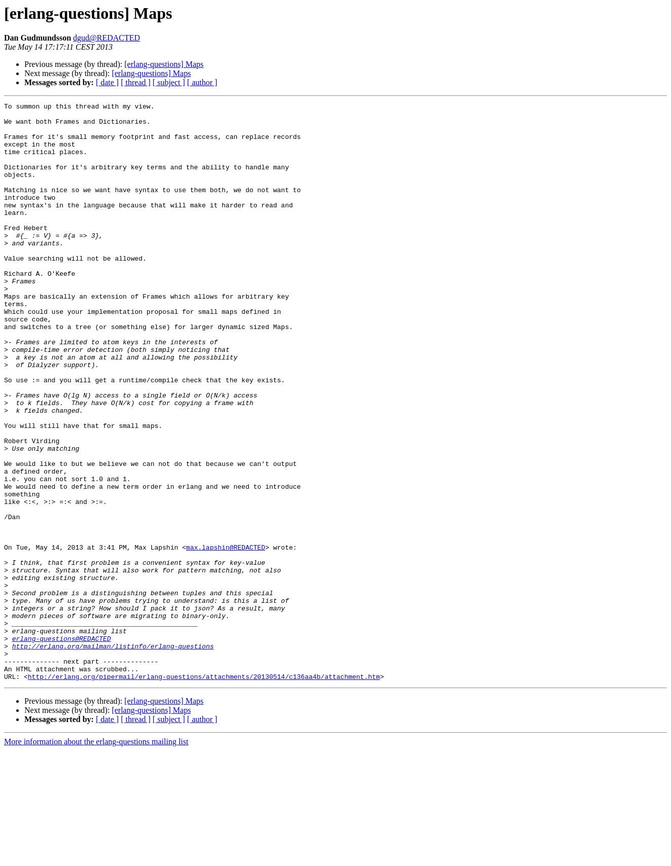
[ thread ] (136, 82)
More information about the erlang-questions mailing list (96, 857)
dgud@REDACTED (106, 37)
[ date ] (107, 82)
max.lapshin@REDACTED (225, 636)
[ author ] (202, 82)
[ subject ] (169, 82)
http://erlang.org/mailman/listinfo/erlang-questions (113, 755)
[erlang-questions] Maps (163, 64)
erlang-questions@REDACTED (61, 746)
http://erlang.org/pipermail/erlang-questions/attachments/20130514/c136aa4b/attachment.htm (204, 792)
